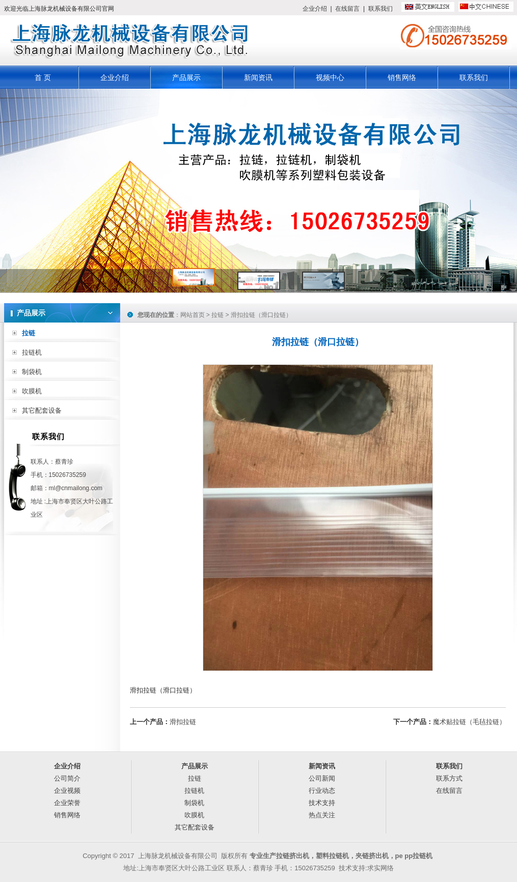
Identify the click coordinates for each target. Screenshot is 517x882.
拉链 (28, 333)
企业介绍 (315, 8)
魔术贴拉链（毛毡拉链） (469, 722)
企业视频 (67, 790)
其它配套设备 (42, 410)
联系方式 (449, 778)
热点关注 (322, 815)
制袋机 (32, 372)
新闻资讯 (258, 77)
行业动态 (322, 790)
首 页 (43, 77)
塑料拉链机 (332, 856)
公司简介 (67, 778)
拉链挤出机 (292, 856)
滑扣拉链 (183, 722)
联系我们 (380, 8)
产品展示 (186, 77)
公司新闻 (322, 778)
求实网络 (380, 868)
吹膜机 (32, 391)
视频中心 (330, 77)
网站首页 (192, 314)
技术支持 (322, 803)
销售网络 (402, 77)
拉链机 (32, 352)
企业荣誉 (67, 803)
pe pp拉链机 (414, 856)
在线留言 (347, 8)
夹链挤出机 (372, 856)
